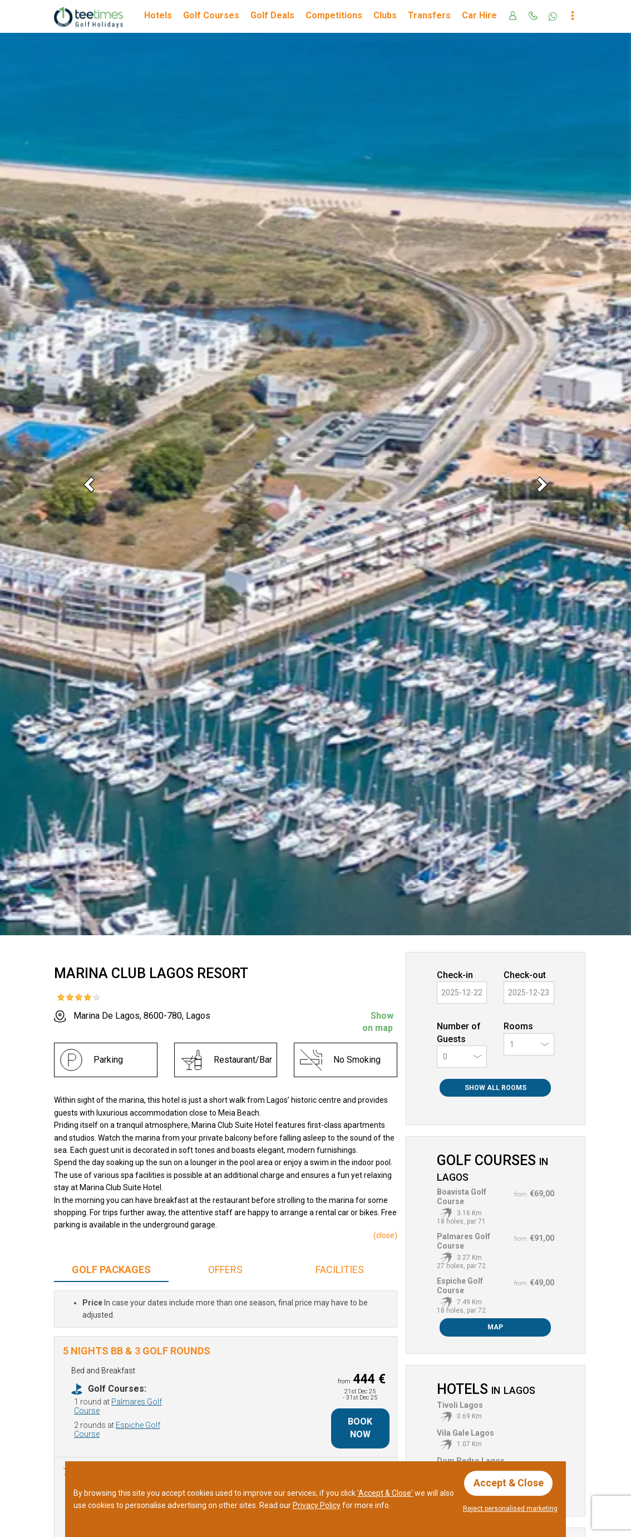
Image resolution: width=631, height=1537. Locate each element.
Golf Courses (211, 15)
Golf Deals (272, 15)
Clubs (385, 15)
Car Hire (479, 15)
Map (495, 1327)
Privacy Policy (317, 1504)
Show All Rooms (495, 1088)
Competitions (333, 15)
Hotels (158, 15)
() (385, 1235)
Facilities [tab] (340, 1269)
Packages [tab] (111, 1269)
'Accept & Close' (385, 1492)
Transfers (429, 15)
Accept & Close (509, 1483)
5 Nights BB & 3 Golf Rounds (136, 1351)
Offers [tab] (225, 1269)
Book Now (360, 1428)
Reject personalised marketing (510, 1509)
